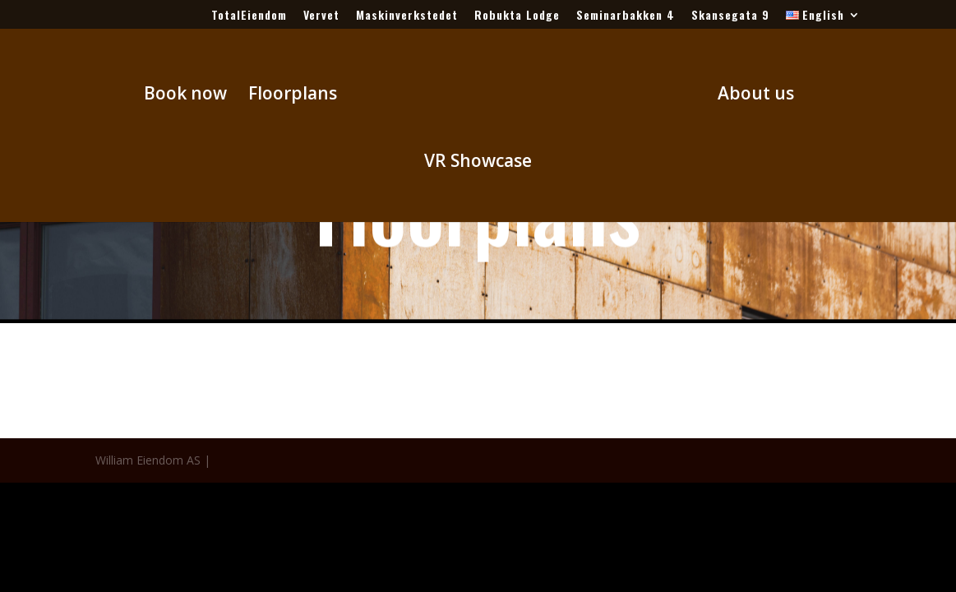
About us (756, 95)
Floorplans (292, 95)
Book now (185, 95)
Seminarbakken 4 (625, 16)
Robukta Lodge (517, 16)
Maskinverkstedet (407, 16)
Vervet (321, 16)
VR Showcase (478, 163)
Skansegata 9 (730, 16)
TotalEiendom (249, 16)
